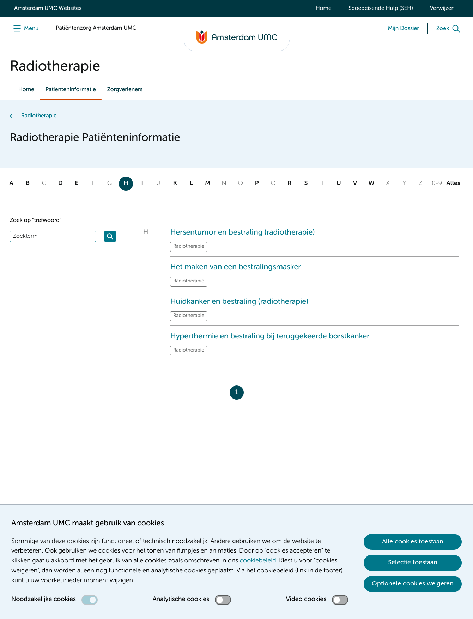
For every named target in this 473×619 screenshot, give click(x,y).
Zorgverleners (124, 90)
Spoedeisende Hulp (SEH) (380, 8)
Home (324, 8)
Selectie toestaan (412, 562)
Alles (453, 184)
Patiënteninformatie (71, 90)
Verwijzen (442, 8)
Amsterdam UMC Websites (47, 8)
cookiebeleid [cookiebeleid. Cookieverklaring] (258, 561)
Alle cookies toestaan (412, 541)
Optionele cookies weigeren (413, 583)
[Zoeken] (110, 236)
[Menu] (24, 28)
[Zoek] (449, 28)
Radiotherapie (39, 116)
